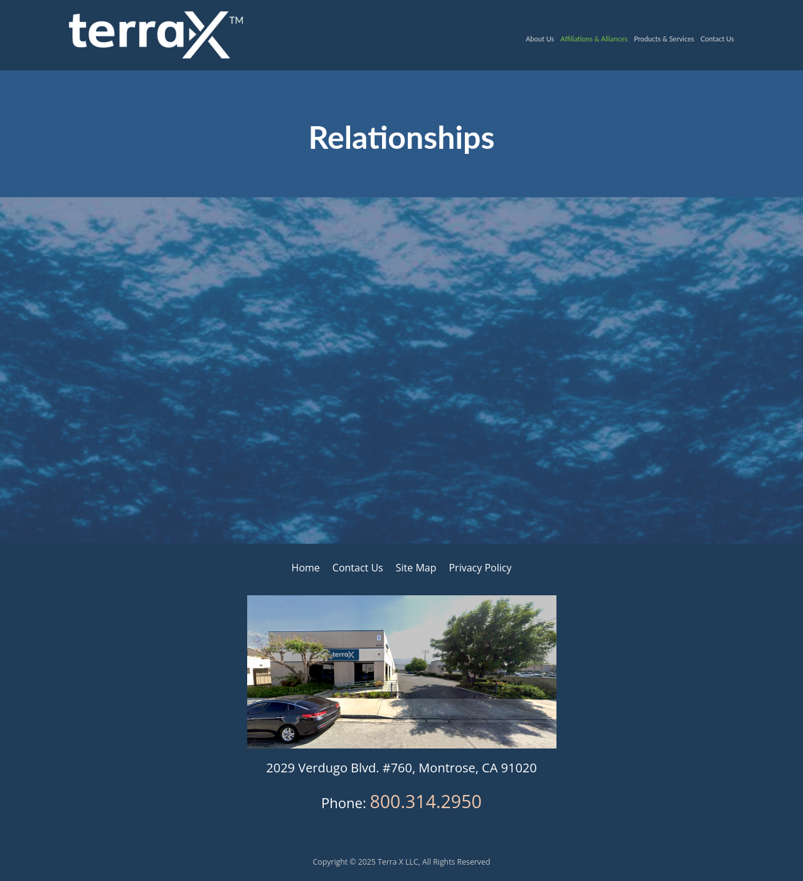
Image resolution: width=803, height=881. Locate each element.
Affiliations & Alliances (593, 39)
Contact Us (717, 39)
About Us (540, 39)
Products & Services (664, 39)
